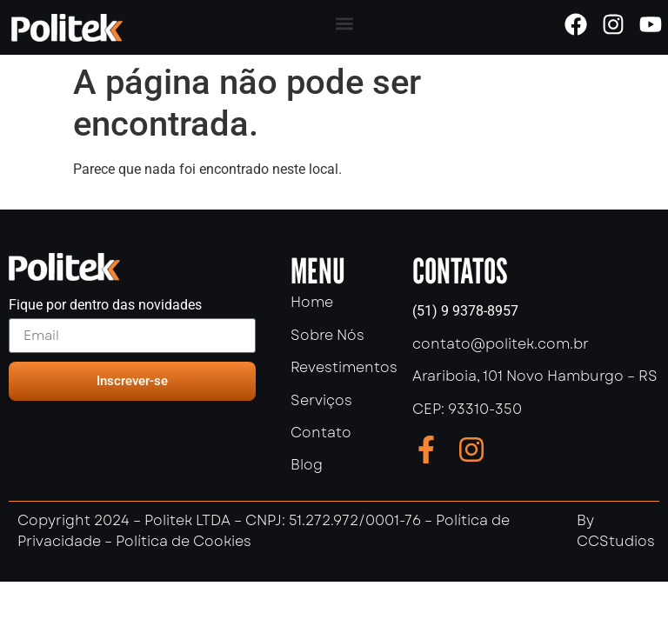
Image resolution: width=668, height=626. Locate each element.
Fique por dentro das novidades (105, 305)
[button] (344, 23)
